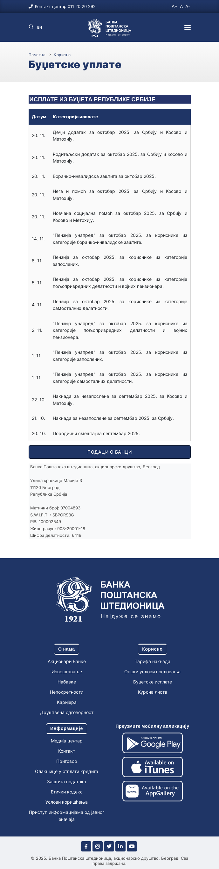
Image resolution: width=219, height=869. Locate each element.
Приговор (66, 761)
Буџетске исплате (152, 681)
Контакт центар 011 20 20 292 (65, 6)
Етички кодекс (67, 791)
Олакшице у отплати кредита (66, 771)
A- (187, 6)
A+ (174, 6)
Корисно (62, 54)
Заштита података (66, 781)
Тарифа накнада (152, 661)
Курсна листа (152, 692)
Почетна (37, 54)
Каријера (67, 702)
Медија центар (67, 740)
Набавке (67, 681)
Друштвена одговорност (66, 712)
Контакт (66, 751)
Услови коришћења (66, 802)
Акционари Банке (67, 661)
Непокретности (66, 692)
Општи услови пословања (152, 671)
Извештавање (66, 671)
